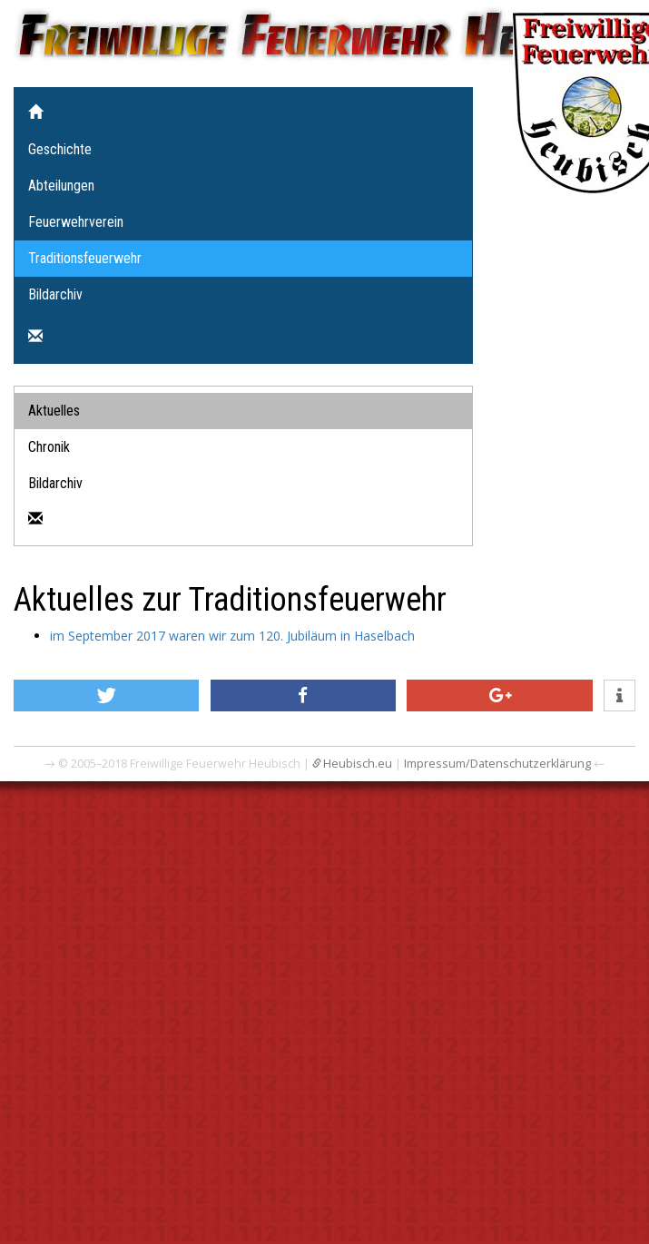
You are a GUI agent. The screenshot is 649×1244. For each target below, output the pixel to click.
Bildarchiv (55, 294)
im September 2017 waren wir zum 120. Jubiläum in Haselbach (232, 635)
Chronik (49, 446)
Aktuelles (54, 410)
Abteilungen (61, 185)
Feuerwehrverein (75, 221)
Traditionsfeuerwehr (85, 258)
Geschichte (60, 149)
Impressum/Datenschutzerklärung (497, 763)
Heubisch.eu (357, 763)
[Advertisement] (170, 977)
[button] (106, 695)
